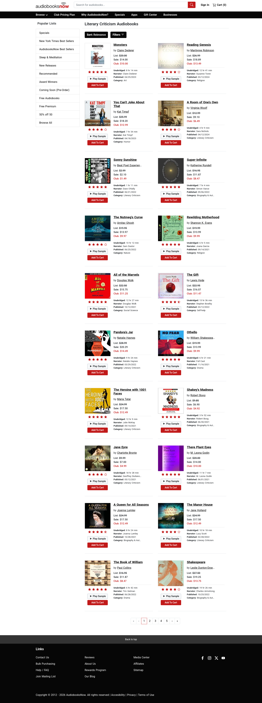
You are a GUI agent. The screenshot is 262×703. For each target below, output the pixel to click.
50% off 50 (45, 114)
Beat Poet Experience (130, 165)
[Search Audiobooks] (191, 5)
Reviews (90, 657)
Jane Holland (198, 510)
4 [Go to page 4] (161, 621)
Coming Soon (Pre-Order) (54, 90)
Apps (134, 14)
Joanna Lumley (126, 510)
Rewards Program (95, 670)
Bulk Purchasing (45, 663)
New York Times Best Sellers (56, 41)
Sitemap (138, 670)
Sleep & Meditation (50, 57)
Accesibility (118, 695)
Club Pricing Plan (64, 14)
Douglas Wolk (125, 280)
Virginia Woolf (198, 107)
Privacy (131, 695)
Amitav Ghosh (125, 222)
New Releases (47, 65)
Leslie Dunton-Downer (203, 567)
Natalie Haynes (126, 337)
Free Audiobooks (49, 98)
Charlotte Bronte (127, 452)
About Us (90, 663)
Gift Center (150, 14)
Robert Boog (198, 395)
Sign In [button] (205, 4)
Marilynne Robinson (202, 50)
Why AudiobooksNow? (94, 14)
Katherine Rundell (201, 165)
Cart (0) (219, 4)
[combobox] (134, 5)
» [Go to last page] (177, 621)
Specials (120, 14)
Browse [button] (42, 15)
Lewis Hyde (197, 280)
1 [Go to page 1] (144, 621)
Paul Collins (124, 567)
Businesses (170, 14)
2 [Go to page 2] (150, 621)
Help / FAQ (42, 670)
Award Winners (48, 81)
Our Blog (90, 676)
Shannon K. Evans (201, 222)
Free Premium (47, 106)
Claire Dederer (125, 50)
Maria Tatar (124, 399)
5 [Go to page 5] (167, 621)
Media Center (142, 657)
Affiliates (139, 663)
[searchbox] (131, 5)
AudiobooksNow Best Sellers (56, 49)
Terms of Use (146, 695)
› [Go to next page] (172, 621)
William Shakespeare (202, 337)
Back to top (131, 639)
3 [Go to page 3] (155, 621)
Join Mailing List (46, 676)
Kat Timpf (123, 111)
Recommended (48, 73)
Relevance (96, 34)
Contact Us (42, 657)
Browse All (45, 122)
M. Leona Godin (200, 452)
